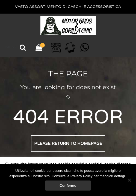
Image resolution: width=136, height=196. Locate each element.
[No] (129, 180)
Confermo (68, 185)
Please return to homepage (68, 143)
